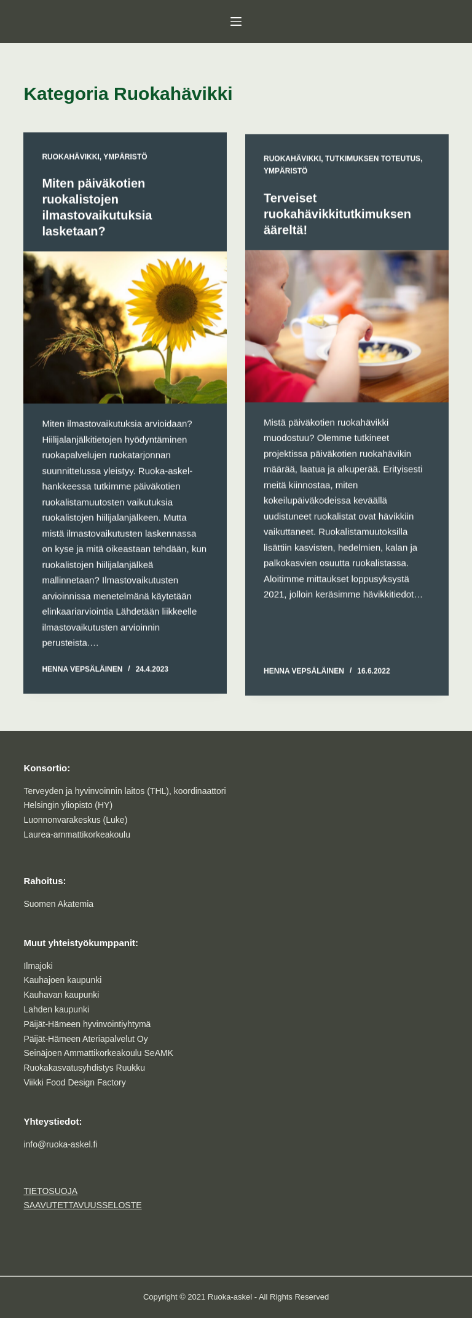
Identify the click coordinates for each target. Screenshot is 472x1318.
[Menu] (236, 21)
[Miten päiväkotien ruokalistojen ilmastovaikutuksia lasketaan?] (125, 328)
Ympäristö (125, 157)
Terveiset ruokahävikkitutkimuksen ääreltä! (337, 216)
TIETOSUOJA (50, 1191)
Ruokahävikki (70, 157)
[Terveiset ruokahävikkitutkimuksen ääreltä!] (347, 329)
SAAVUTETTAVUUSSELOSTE (82, 1205)
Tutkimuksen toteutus (372, 161)
